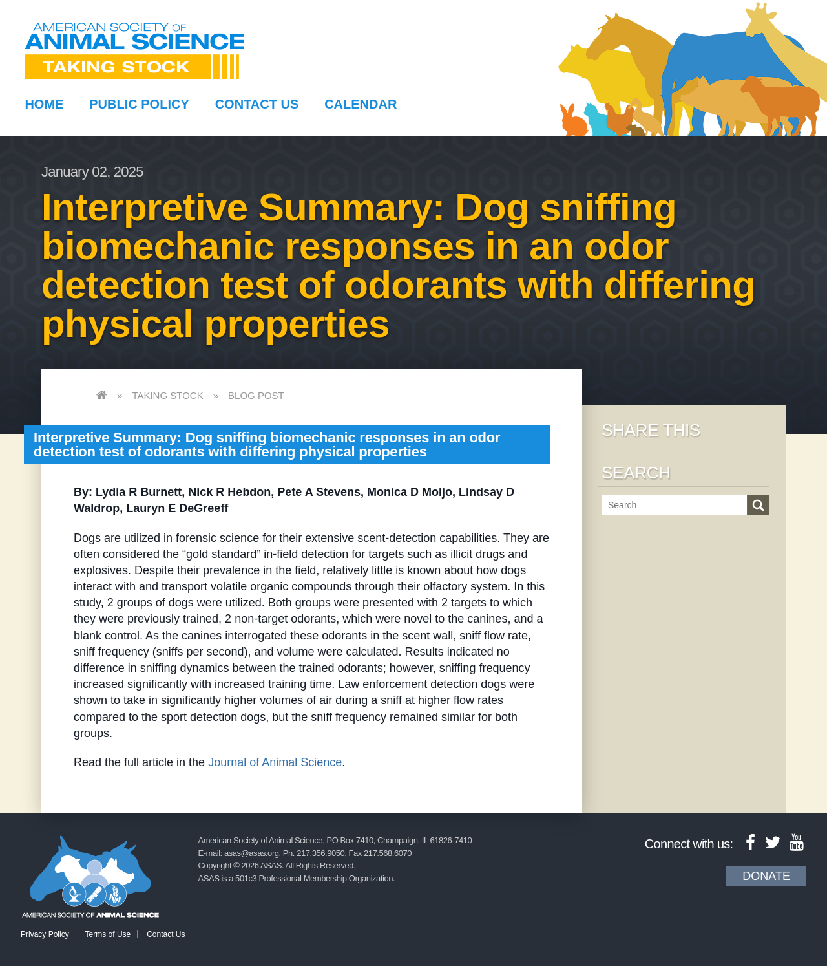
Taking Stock (167, 395)
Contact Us (257, 104)
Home (44, 104)
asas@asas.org (251, 853)
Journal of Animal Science (275, 762)
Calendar (360, 104)
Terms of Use (108, 934)
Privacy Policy (45, 934)
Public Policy (139, 104)
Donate (766, 876)
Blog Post (256, 395)
